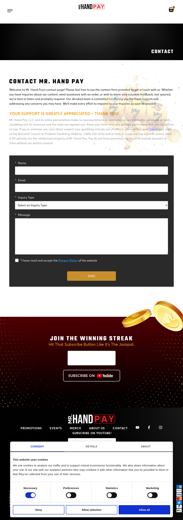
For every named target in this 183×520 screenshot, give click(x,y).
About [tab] (146, 446)
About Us (97, 428)
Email (20, 180)
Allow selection (91, 509)
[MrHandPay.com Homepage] (91, 422)
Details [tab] (91, 446)
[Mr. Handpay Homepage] (91, 7)
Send (91, 276)
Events (56, 428)
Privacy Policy (68, 260)
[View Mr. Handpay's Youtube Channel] (137, 427)
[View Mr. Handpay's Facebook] (149, 427)
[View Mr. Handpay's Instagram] (160, 427)
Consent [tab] (37, 446)
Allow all (144, 509)
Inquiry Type (24, 197)
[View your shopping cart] (171, 9)
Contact (120, 428)
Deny (38, 509)
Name (20, 163)
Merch (75, 428)
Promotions (31, 428)
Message (22, 214)
